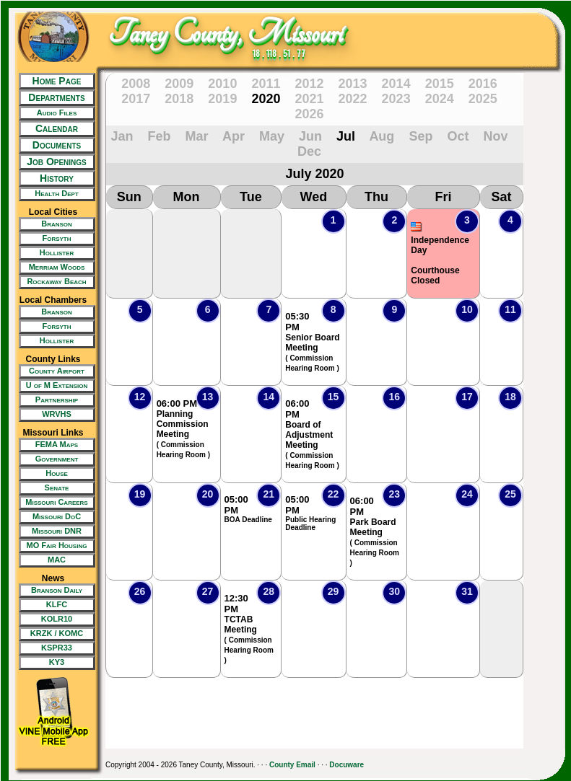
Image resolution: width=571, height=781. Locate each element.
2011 (265, 83)
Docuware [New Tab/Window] (346, 765)
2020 (265, 99)
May (271, 136)
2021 (309, 99)
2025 (482, 99)
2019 (222, 99)
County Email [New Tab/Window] (292, 765)
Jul (345, 136)
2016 (482, 83)
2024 (439, 99)
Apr (233, 136)
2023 (396, 99)
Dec (309, 151)
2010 (222, 83)
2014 (396, 83)
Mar (197, 136)
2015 (439, 83)
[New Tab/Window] (53, 113)
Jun (310, 136)
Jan (122, 136)
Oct (457, 136)
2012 (309, 83)
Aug (381, 136)
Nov (495, 136)
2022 (353, 99)
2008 (135, 83)
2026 (309, 114)
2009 (179, 83)
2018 (179, 99)
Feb (159, 136)
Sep (420, 136)
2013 (353, 83)
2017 (135, 99)
